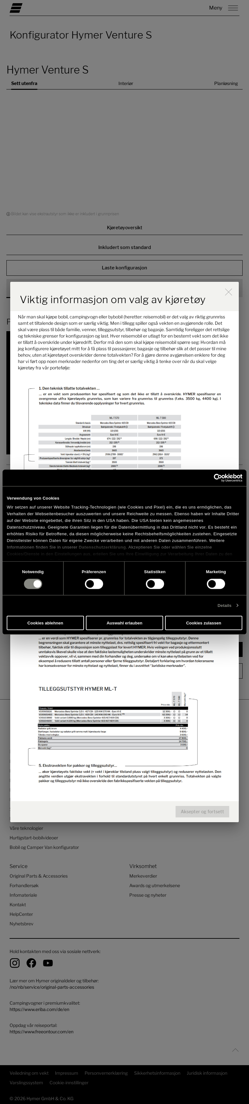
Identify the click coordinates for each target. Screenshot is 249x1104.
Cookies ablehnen (45, 623)
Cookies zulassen (203, 623)
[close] (228, 292)
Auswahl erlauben (124, 623)
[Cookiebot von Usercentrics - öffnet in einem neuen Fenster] (214, 478)
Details (225, 605)
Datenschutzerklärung (102, 547)
